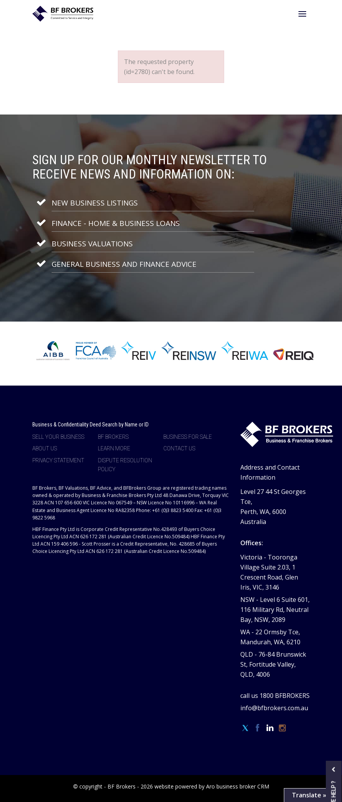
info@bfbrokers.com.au (274, 708)
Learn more (114, 448)
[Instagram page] (282, 728)
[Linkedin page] (271, 728)
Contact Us (179, 448)
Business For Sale (187, 437)
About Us (44, 448)
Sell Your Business (58, 437)
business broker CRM (242, 786)
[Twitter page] (246, 728)
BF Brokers (113, 437)
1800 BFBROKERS (285, 695)
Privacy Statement (58, 460)
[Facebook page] (259, 728)
